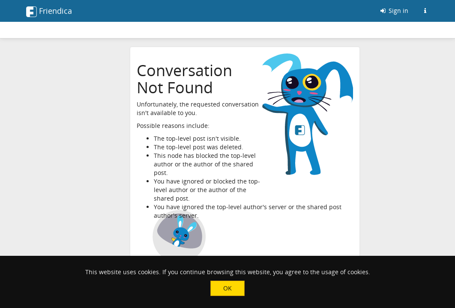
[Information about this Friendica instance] (425, 10)
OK (227, 288)
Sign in (393, 10)
